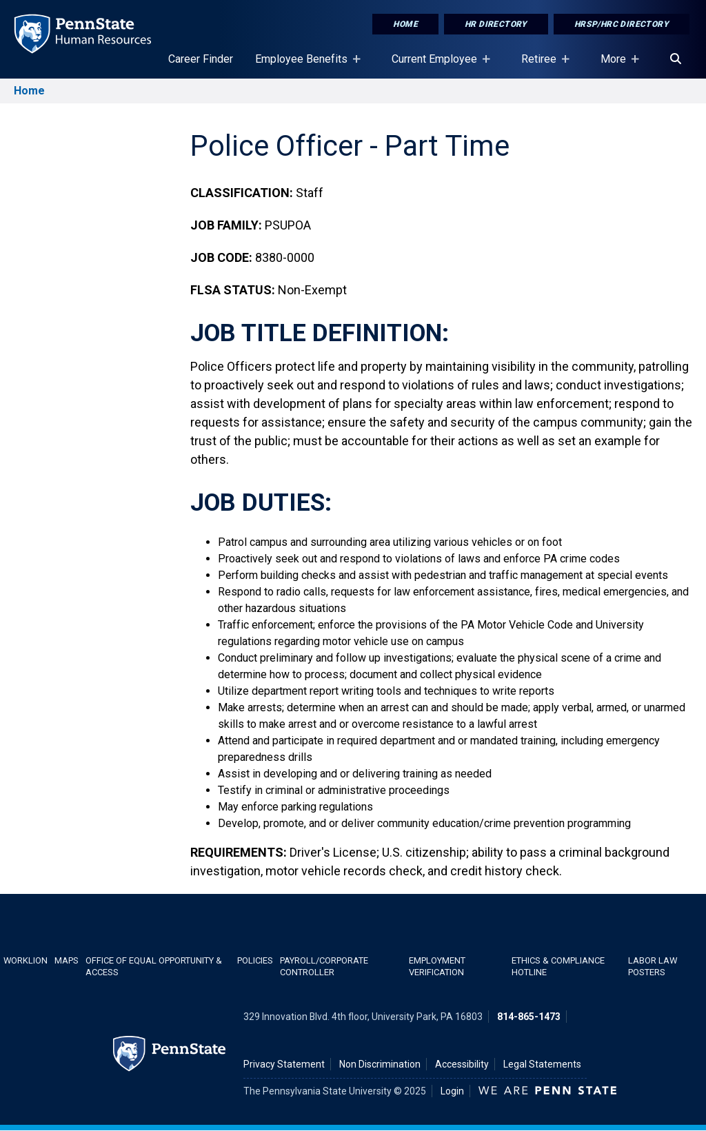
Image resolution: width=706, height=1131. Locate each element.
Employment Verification (437, 966)
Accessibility (462, 1064)
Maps (66, 960)
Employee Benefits (304, 65)
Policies (255, 960)
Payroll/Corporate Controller (324, 966)
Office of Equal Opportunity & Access (153, 966)
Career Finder (200, 58)
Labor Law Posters (652, 966)
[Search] (675, 59)
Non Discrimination (380, 1064)
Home (405, 24)
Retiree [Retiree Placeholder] (541, 65)
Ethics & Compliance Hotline (558, 966)
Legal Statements (542, 1064)
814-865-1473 (529, 1016)
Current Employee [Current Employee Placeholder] (437, 65)
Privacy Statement (284, 1064)
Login (452, 1091)
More (616, 65)
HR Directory (496, 24)
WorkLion (25, 960)
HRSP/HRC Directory (621, 24)
